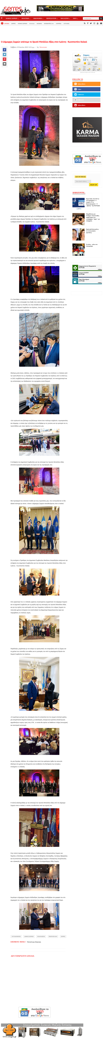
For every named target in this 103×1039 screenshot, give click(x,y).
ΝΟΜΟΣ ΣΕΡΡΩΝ (12, 18)
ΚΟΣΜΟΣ (39, 23)
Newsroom (43, 47)
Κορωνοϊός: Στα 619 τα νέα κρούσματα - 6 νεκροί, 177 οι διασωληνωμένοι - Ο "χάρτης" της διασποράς (93, 202)
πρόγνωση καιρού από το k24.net (87, 72)
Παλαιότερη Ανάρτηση (34, 942)
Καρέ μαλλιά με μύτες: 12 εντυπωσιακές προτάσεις (92, 230)
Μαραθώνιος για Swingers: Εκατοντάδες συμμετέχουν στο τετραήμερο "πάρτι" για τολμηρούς (93, 217)
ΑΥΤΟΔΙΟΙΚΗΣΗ (16, 936)
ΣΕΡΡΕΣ (13, 23)
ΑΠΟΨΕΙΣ (58, 23)
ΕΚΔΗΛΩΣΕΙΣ (41, 936)
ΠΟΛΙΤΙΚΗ (25, 18)
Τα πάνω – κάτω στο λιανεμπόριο (91, 245)
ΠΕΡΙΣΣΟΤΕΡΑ (51, 18)
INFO (75, 18)
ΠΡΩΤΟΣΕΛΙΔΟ (53, 936)
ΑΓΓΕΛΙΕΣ (66, 23)
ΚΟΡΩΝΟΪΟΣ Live (49, 23)
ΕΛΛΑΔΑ (32, 23)
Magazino (65, 18)
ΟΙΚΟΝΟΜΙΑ (37, 18)
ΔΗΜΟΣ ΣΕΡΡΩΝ (28, 936)
